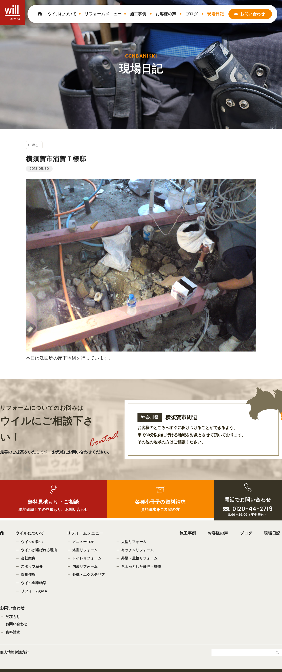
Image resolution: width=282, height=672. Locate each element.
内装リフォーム (85, 567)
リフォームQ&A (34, 591)
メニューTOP (83, 542)
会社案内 (28, 558)
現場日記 (215, 14)
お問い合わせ (252, 14)
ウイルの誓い (32, 542)
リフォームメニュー (103, 14)
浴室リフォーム (85, 550)
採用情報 (28, 575)
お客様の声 (166, 14)
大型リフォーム (134, 542)
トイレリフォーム (87, 558)
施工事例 (138, 14)
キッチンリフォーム (137, 550)
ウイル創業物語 (33, 583)
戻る (35, 145)
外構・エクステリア (88, 575)
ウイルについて (62, 14)
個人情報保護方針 (14, 653)
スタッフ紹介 (32, 567)
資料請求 (13, 633)
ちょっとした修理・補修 (141, 567)
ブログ (192, 14)
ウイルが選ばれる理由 (39, 550)
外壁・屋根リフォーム (139, 558)
